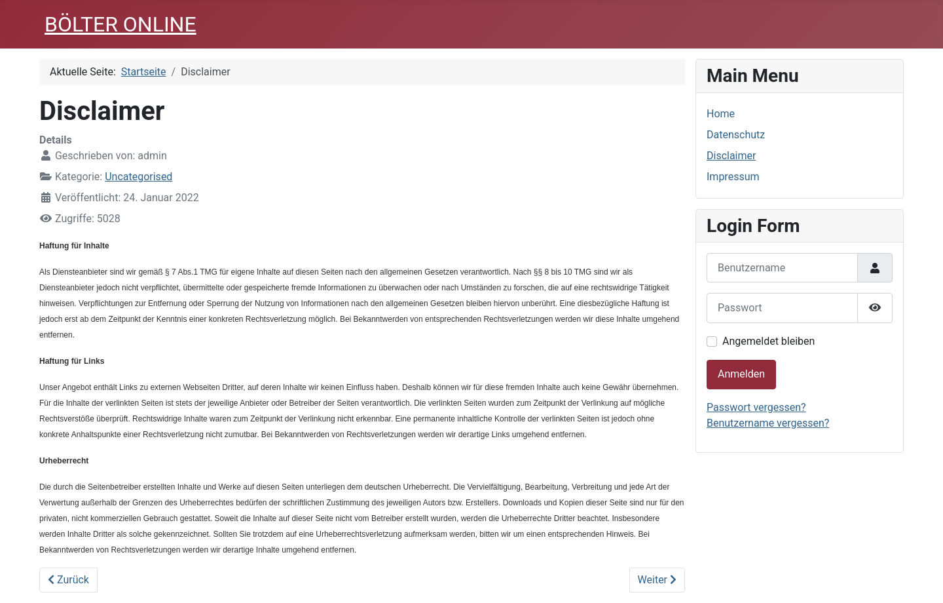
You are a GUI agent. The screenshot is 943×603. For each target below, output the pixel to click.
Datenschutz (736, 134)
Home (721, 113)
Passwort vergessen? (756, 407)
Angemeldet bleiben (768, 341)
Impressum (733, 176)
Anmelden (741, 374)
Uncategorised (138, 176)
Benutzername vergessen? (768, 423)
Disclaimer (731, 155)
